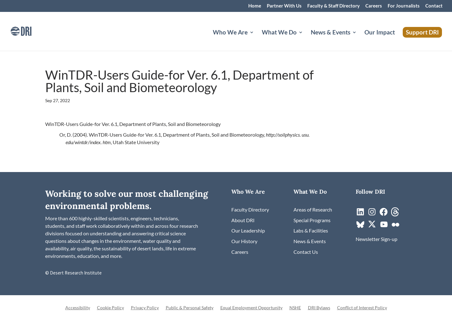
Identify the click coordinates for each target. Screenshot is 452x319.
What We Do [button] (279, 33)
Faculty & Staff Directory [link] (333, 5)
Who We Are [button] (230, 33)
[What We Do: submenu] (305, 39)
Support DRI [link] (422, 32)
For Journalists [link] (404, 5)
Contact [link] (434, 5)
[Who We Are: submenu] (256, 39)
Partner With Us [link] (284, 5)
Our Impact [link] (379, 33)
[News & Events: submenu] (359, 39)
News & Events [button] (330, 33)
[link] (29, 31)
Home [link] (254, 5)
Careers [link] (373, 5)
